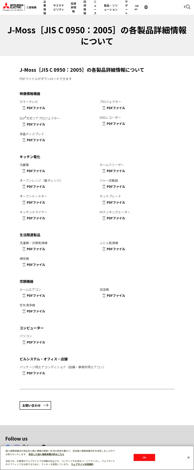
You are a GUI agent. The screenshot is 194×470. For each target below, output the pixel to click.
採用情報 (98, 7)
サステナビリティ (64, 7)
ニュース (111, 7)
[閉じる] (188, 457)
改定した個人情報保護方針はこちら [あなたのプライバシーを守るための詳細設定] (46, 454)
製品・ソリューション (132, 7)
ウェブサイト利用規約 (82, 464)
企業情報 (46, 7)
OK (144, 457)
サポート (152, 7)
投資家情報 (83, 7)
